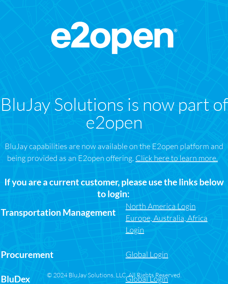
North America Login (161, 206)
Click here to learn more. (176, 158)
